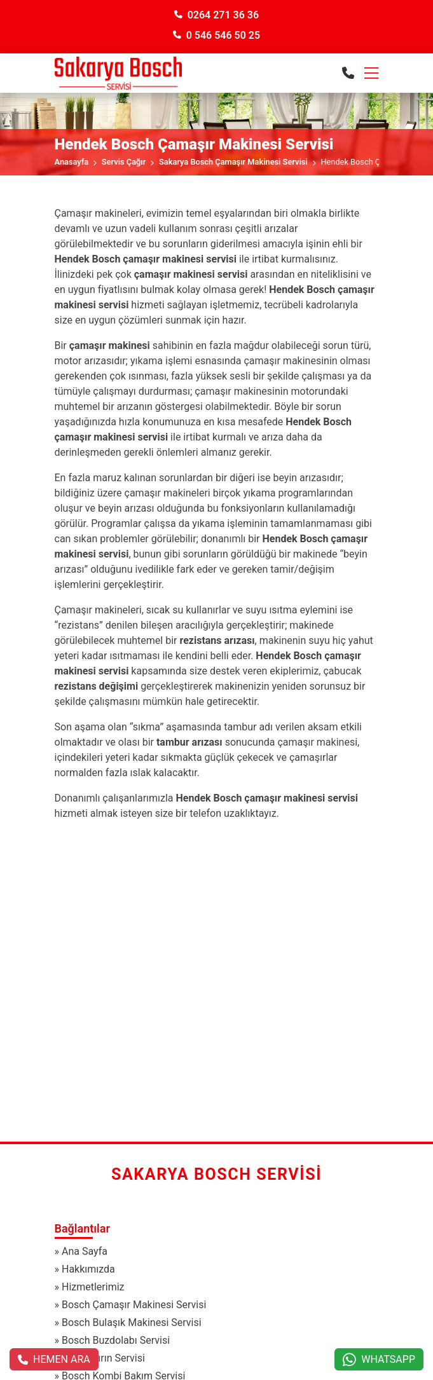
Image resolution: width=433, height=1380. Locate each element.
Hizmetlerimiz (93, 1287)
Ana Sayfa (84, 1251)
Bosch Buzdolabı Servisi (116, 1340)
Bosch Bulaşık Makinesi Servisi (132, 1322)
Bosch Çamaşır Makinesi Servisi (134, 1305)
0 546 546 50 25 (216, 35)
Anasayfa (72, 162)
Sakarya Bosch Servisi (216, 1174)
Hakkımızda (88, 1269)
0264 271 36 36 (216, 15)
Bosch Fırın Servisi (103, 1358)
